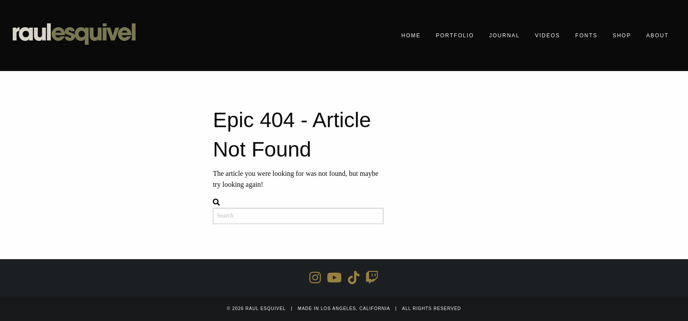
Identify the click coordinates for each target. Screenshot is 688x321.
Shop (622, 35)
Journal (504, 35)
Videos (547, 35)
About (657, 35)
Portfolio (455, 35)
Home (411, 35)
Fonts (586, 35)
